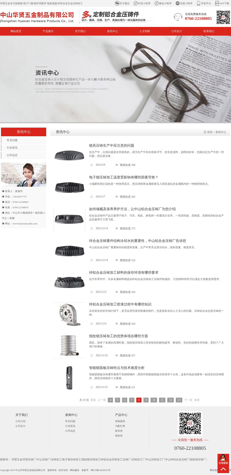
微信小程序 (165, 3)
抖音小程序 (144, 3)
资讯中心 (112, 31)
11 (162, 400)
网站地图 (214, 470)
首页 (210, 132)
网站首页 (16, 31)
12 (170, 400)
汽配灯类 (120, 426)
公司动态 (12, 155)
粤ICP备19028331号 (101, 470)
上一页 (102, 400)
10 (153, 400)
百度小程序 (186, 3)
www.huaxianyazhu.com (25, 223)
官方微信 (125, 3)
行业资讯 (12, 147)
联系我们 (208, 31)
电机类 (119, 435)
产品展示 (48, 31)
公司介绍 (20, 421)
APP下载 (224, 3)
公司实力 (176, 31)
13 (179, 400)
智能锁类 (120, 421)
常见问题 (12, 140)
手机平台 (206, 3)
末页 (197, 400)
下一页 (188, 400)
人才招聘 (144, 31)
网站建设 (74, 470)
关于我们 (80, 31)
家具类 (119, 430)
